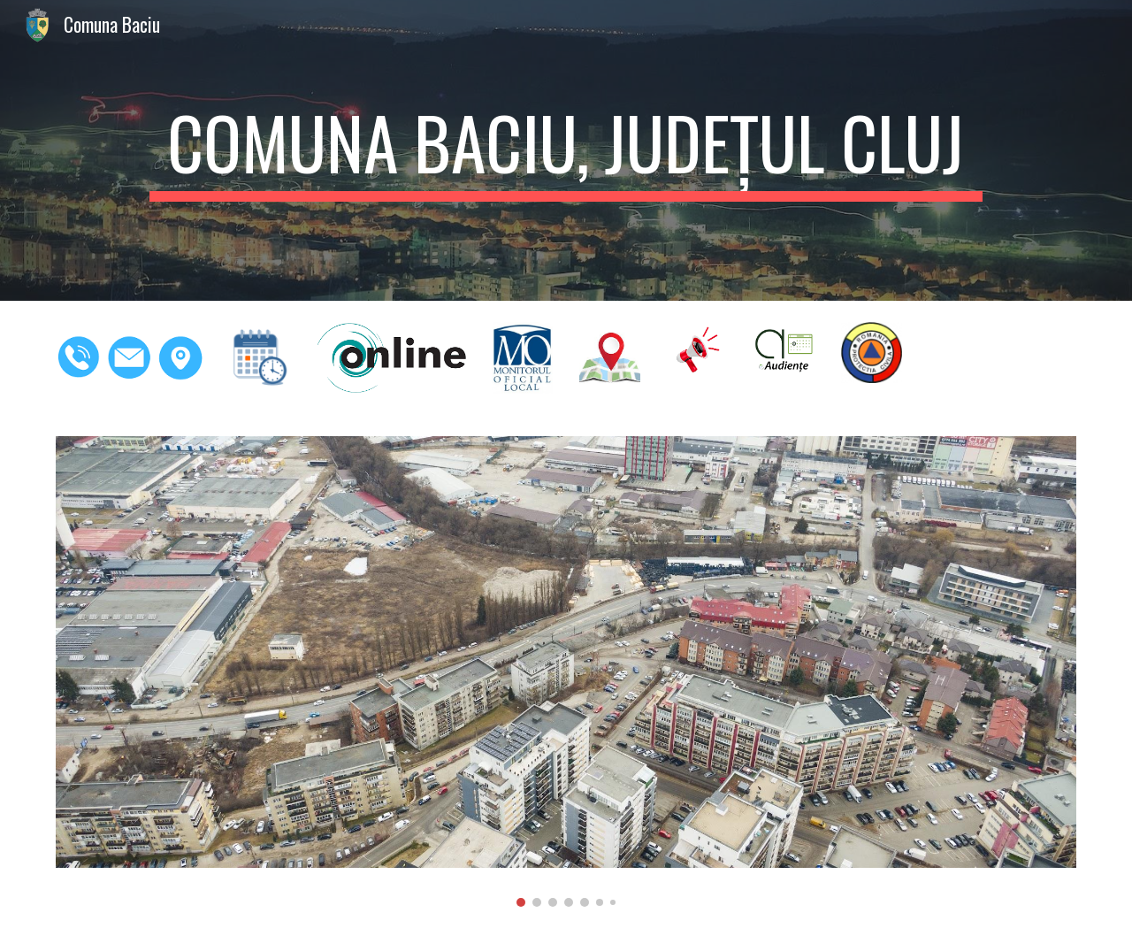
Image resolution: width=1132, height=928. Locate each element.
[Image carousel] (566, 671)
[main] (565, 150)
